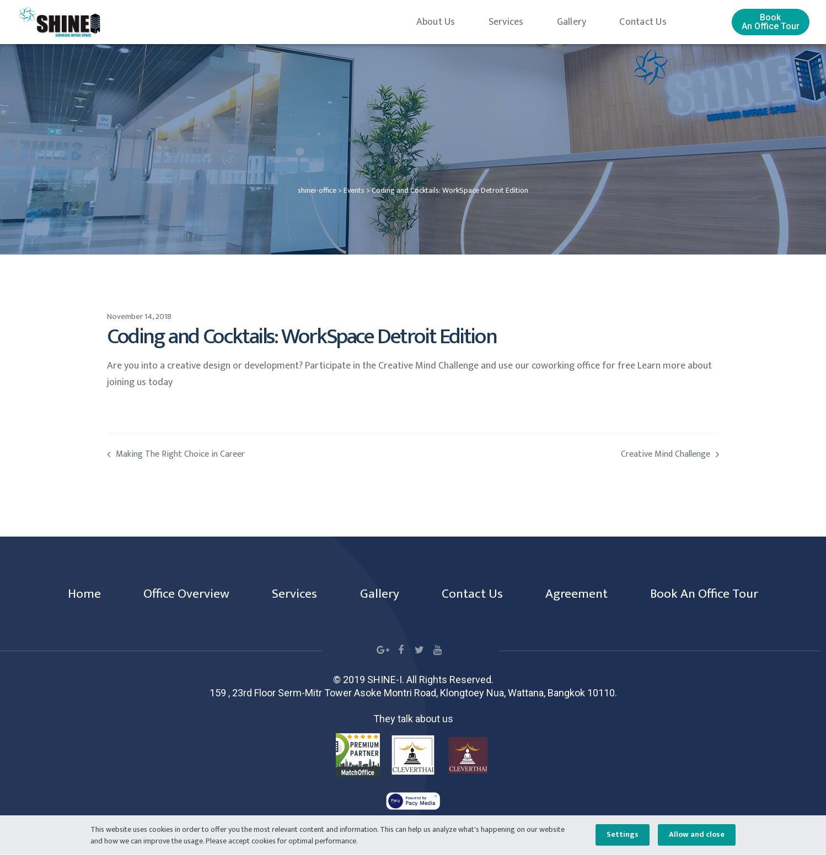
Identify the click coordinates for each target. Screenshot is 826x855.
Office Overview (181, 594)
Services (506, 22)
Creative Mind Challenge (566, 455)
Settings (623, 835)
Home (77, 594)
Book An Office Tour (710, 594)
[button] (770, 22)
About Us (435, 22)
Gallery (572, 22)
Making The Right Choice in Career (260, 455)
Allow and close (697, 835)
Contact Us (643, 22)
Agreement (579, 594)
